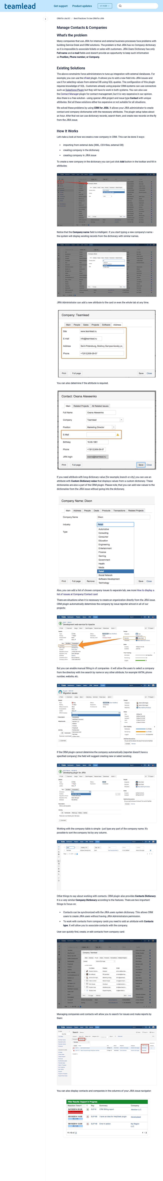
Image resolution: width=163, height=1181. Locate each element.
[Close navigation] (45, 19)
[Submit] (120, 6)
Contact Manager (70, 94)
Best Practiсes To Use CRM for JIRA (89, 18)
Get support (61, 6)
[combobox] (137, 6)
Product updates (82, 6)
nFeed (87, 78)
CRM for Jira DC (63, 18)
